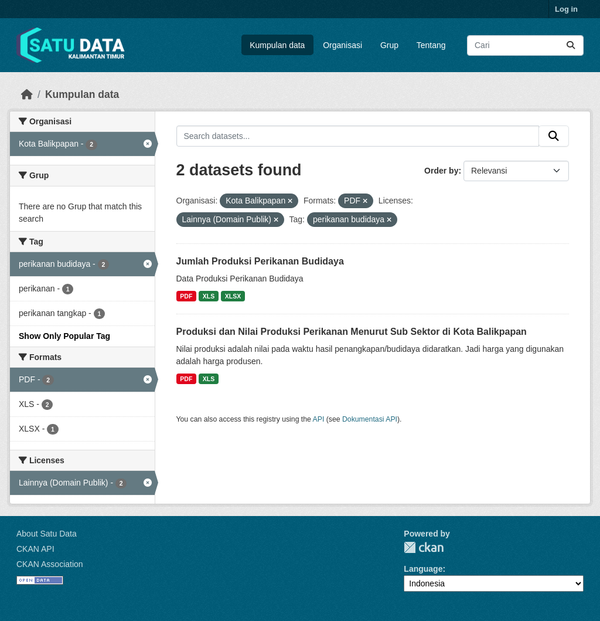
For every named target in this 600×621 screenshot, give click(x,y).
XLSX (233, 296)
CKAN (424, 547)
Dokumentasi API (369, 419)
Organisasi (342, 45)
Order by (441, 170)
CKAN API (35, 549)
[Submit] (570, 45)
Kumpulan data (277, 45)
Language (423, 569)
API (319, 419)
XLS (208, 296)
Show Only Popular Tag (64, 336)
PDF (186, 296)
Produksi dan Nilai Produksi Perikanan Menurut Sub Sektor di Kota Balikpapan (351, 332)
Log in (566, 9)
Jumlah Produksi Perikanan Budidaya (260, 261)
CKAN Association (49, 564)
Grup (389, 45)
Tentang (431, 45)
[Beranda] (27, 94)
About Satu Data (46, 533)
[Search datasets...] (525, 45)
